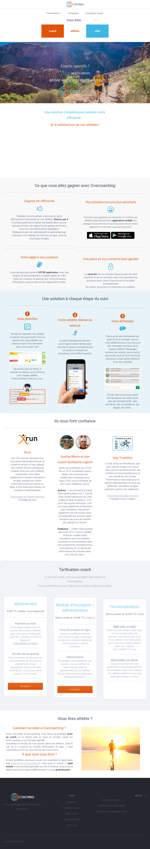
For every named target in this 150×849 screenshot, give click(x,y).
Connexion (73, 13)
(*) (94, 623)
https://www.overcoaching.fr (25, 763)
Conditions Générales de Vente (111, 811)
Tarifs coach (71, 813)
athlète (75, 31)
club (97, 31)
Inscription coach (94, 13)
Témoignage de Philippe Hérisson (27, 496)
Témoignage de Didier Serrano (122, 501)
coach (52, 31)
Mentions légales (111, 800)
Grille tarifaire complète (25, 647)
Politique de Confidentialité (111, 805)
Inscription (25, 690)
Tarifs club (72, 825)
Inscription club (71, 819)
